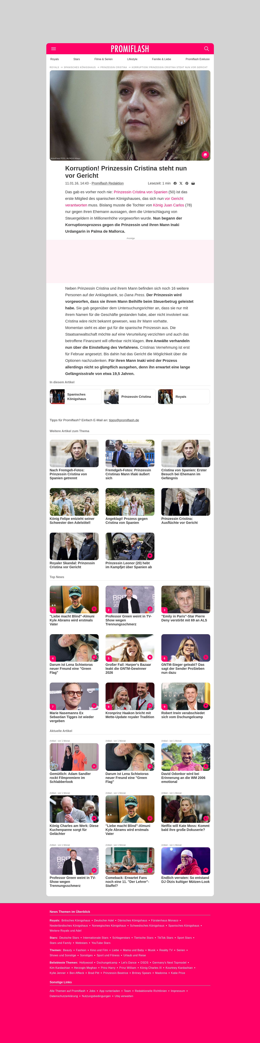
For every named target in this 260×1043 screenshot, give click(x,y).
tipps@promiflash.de (124, 420)
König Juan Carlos (168, 205)
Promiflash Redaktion (108, 183)
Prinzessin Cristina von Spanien (141, 192)
